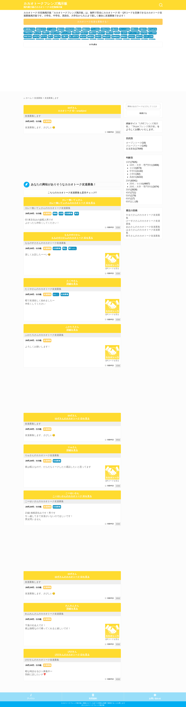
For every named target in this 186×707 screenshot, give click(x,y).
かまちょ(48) (148, 36)
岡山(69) (83, 36)
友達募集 (47, 121)
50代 (128, 195)
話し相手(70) (73, 36)
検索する (143, 113)
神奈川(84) (27, 36)
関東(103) (109, 33)
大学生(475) (105, 29)
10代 (128, 162)
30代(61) (132, 36)
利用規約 (93, 698)
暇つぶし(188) (66, 33)
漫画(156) (92, 33)
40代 (128, 192)
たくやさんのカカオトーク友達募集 (43, 289)
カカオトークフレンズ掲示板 (45, 5)
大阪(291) (143, 29)
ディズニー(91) (134, 33)
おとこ (56, 294)
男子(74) (44, 36)
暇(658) (78, 29)
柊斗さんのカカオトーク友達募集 (143, 236)
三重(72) (65, 36)
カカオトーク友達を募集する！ (93, 21)
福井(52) (139, 36)
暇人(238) (37, 33)
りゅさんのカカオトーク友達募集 (42, 455)
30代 (128, 189)
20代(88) (144, 33)
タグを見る (93, 44)
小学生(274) (28, 33)
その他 (133, 168)
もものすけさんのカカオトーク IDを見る (72, 238)
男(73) (50, 36)
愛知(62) (124, 36)
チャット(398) (124, 29)
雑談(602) (86, 29)
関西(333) (134, 29)
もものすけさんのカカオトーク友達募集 (45, 243)
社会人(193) (55, 33)
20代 (128, 180)
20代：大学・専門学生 (141, 186)
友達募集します (33, 116)
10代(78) (36, 36)
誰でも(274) (152, 29)
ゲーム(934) (51, 29)
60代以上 (130, 201)
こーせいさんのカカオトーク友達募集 (44, 501)
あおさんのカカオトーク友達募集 (143, 227)
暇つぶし (72, 248)
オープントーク (134, 143)
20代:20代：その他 (33, 121)
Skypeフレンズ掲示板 (144, 126)
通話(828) (60, 29)
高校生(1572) (41, 29)
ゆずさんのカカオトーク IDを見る (72, 418)
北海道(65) (115, 36)
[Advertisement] (58, 70)
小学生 (133, 174)
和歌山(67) (106, 36)
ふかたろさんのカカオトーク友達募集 (44, 335)
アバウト (31, 698)
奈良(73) (57, 36)
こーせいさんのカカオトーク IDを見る (72, 496)
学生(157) (84, 33)
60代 (128, 198)
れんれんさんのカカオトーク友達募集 (44, 614)
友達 (61, 213)
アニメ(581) (95, 29)
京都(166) (75, 33)
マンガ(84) (152, 33)
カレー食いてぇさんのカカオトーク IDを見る (72, 203)
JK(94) (117, 33)
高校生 (133, 177)
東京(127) (101, 33)
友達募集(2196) (29, 29)
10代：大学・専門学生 (141, 165)
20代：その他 (136, 183)
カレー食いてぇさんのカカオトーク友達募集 (47, 208)
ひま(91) (124, 33)
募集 (55, 213)
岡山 (65, 248)
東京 (76, 213)
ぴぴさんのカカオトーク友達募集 (42, 660)
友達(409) (114, 29)
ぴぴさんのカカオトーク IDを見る (72, 654)
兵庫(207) (45, 33)
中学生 (133, 171)
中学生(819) (70, 29)
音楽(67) (98, 36)
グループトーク (134, 146)
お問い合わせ (155, 698)
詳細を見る (72, 284)
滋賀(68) (91, 36)
